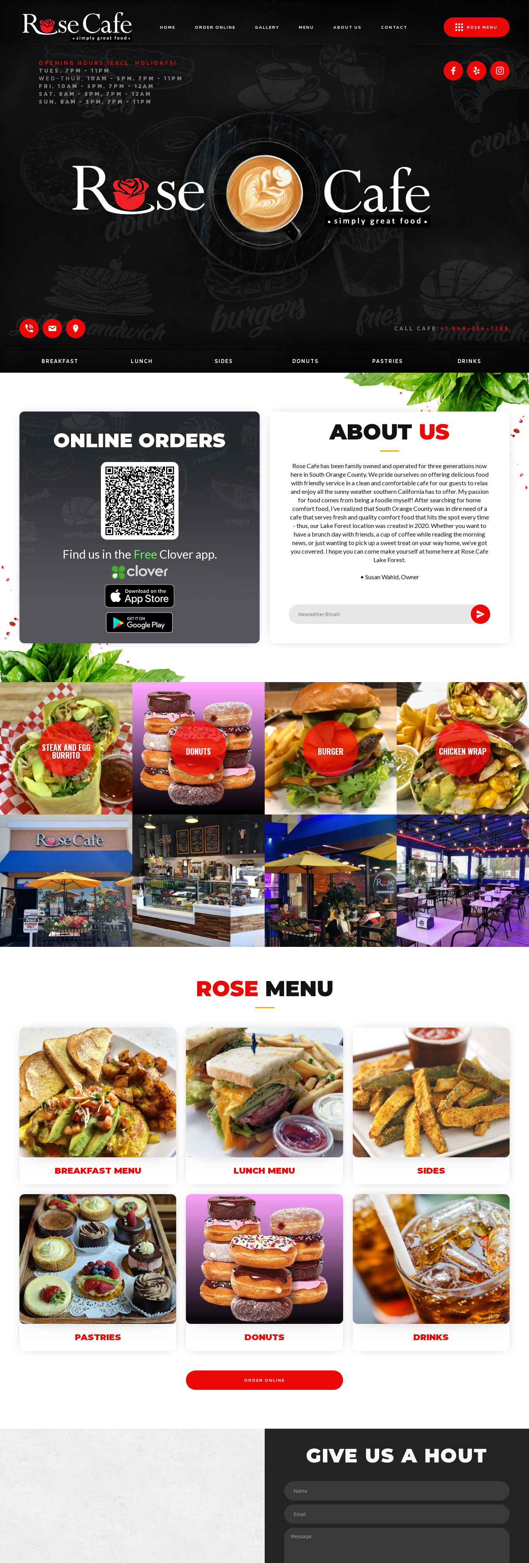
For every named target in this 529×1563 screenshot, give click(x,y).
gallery (267, 27)
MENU (306, 27)
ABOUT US (347, 27)
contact (394, 27)
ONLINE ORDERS (112, 440)
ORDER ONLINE (215, 27)
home (167, 27)
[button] (477, 27)
